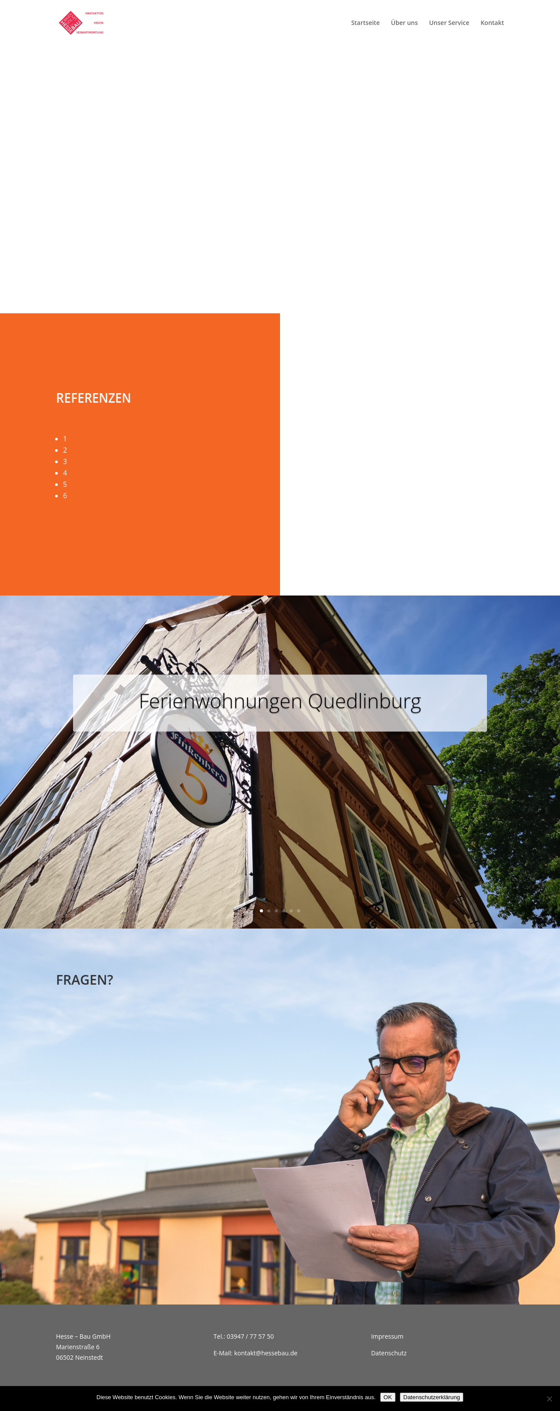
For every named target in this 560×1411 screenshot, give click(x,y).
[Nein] (549, 1398)
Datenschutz (388, 1353)
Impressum (387, 1336)
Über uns (404, 23)
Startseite (365, 23)
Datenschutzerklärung (431, 1397)
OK (388, 1397)
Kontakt (492, 23)
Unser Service (449, 23)
